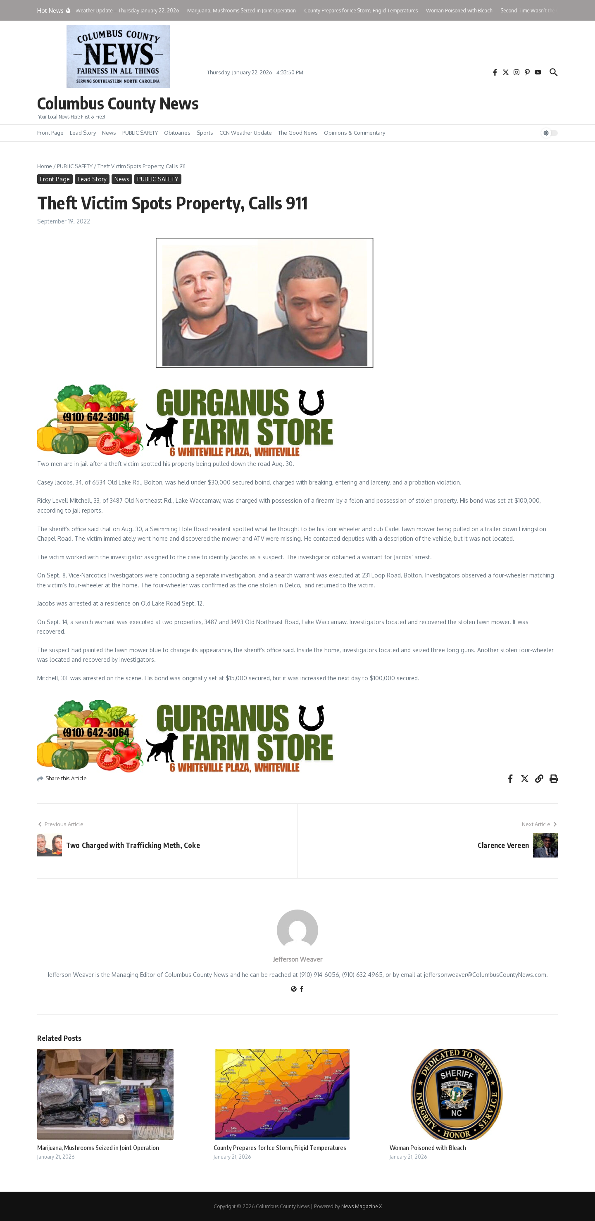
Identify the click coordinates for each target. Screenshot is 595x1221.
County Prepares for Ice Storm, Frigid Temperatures (280, 1147)
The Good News (298, 132)
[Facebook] (302, 989)
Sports (205, 132)
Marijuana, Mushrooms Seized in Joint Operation (98, 1147)
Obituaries (177, 132)
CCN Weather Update (245, 132)
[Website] (294, 989)
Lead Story (83, 132)
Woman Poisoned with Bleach (428, 1147)
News (109, 132)
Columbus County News (118, 103)
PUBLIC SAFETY (140, 132)
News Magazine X (361, 1206)
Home (44, 166)
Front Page (50, 132)
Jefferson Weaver (297, 959)
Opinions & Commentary (354, 132)
